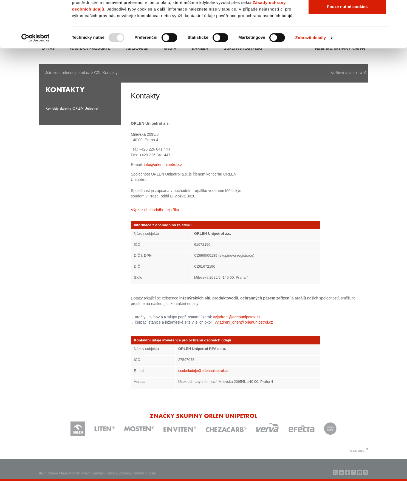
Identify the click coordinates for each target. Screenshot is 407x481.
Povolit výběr (347, 32)
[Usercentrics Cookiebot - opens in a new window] (36, 82)
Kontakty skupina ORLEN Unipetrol (72, 108)
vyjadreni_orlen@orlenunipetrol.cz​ (244, 322)
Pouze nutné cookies (347, 50)
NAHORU (357, 450)
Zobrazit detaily (310, 81)
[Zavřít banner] (398, 8)
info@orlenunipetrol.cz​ (163, 164)
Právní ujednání (93, 473)
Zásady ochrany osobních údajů (131, 473)
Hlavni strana (48, 473)
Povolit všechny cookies (347, 14)
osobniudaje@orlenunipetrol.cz (203, 371)
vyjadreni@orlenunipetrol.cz (237, 317)
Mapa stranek (69, 473)
